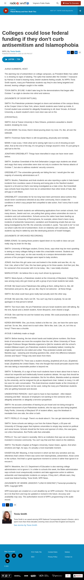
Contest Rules (52, 552)
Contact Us (68, 557)
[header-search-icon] (58, 3)
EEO (32, 557)
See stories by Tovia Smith (25, 525)
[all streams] (81, 10)
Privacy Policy (52, 557)
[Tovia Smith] (7, 517)
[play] (6, 11)
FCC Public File (36, 552)
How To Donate (72, 3)
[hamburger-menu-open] (5, 3)
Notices (67, 552)
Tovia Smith (15, 51)
